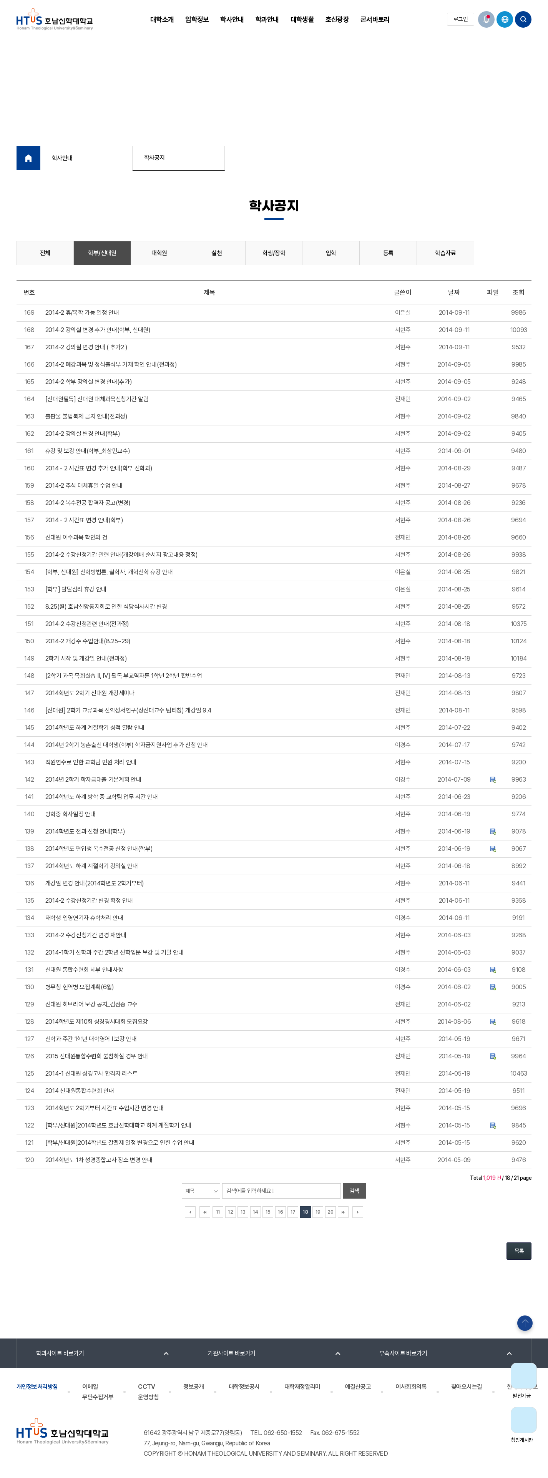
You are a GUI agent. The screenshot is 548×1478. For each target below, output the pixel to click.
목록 (519, 1251)
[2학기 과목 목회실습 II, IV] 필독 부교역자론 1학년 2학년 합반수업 (123, 675)
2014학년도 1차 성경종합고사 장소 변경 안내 (99, 1160)
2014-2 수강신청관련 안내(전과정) (87, 624)
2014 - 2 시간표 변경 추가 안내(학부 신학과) (99, 468)
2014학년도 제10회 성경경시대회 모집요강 (96, 1021)
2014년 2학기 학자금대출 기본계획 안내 (93, 779)
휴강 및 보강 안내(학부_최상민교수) (87, 451)
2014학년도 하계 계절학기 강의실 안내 (91, 866)
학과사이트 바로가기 (60, 1353)
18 (305, 1212)
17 (293, 1212)
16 (280, 1212)
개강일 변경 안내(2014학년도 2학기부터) (94, 883)
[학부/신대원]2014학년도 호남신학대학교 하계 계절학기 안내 (118, 1125)
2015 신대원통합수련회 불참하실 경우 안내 (96, 1056)
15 (268, 1212)
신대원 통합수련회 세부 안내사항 (84, 969)
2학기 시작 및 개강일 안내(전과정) (86, 658)
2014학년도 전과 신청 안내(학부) (85, 831)
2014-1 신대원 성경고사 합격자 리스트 (91, 1073)
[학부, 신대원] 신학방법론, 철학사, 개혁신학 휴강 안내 (109, 572)
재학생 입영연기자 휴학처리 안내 (84, 918)
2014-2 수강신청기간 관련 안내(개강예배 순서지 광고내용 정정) (121, 554)
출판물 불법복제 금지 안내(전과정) (86, 416)
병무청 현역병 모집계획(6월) (79, 987)
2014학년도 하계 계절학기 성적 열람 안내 (94, 727)
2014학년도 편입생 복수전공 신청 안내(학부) (99, 848)
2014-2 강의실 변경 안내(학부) (82, 433)
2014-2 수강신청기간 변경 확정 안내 (89, 900)
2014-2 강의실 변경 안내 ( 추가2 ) (86, 347)
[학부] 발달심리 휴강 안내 (75, 589)
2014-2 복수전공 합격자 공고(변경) (88, 503)
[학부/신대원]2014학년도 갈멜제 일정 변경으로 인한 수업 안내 (119, 1142)
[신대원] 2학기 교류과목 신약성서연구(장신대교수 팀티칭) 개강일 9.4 (128, 710)
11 (218, 1212)
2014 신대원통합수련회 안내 (79, 1090)
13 (243, 1212)
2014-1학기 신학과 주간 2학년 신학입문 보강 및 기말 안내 (114, 952)
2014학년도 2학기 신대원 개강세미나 (90, 693)
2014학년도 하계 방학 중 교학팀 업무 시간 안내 (101, 796)
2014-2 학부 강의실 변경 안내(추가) (88, 381)
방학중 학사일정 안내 (70, 814)
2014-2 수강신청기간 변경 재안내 (85, 935)
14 (255, 1212)
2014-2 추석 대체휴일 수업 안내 (84, 485)
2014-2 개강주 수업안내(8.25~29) (88, 641)
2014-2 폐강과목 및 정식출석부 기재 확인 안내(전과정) (111, 364)
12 (230, 1212)
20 (330, 1212)
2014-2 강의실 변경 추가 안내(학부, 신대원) (98, 330)
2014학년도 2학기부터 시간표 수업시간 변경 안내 (104, 1108)
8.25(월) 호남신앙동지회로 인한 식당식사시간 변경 (106, 606)
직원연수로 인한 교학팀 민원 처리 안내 (90, 762)
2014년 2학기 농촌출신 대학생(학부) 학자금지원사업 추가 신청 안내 (126, 745)
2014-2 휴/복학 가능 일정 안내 (82, 312)
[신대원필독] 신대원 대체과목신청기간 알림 (97, 399)
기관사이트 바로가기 (232, 1353)
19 (318, 1212)
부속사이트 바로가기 (403, 1353)
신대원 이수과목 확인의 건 (76, 537)
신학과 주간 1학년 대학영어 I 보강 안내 (91, 1039)
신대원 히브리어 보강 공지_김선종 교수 (91, 1004)
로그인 (460, 19)
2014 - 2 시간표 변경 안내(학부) (84, 520)
